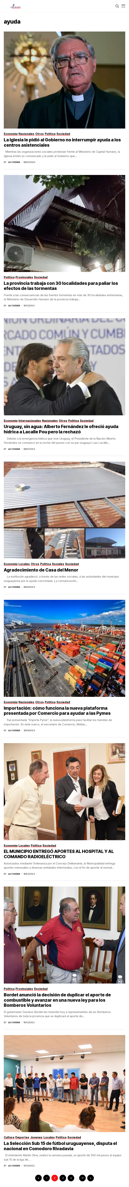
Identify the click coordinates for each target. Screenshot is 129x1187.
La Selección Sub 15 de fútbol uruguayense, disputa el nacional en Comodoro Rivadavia (60, 1146)
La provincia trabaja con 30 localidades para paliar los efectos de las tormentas (61, 286)
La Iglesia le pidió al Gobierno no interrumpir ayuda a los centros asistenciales (62, 142)
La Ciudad (14, 162)
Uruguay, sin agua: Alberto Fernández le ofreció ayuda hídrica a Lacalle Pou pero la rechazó (61, 429)
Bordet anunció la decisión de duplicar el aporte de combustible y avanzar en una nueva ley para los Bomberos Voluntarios (57, 1000)
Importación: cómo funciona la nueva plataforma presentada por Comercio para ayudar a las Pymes (57, 711)
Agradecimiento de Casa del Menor (41, 570)
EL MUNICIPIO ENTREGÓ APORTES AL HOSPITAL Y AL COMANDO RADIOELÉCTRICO (59, 854)
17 (82, 1178)
